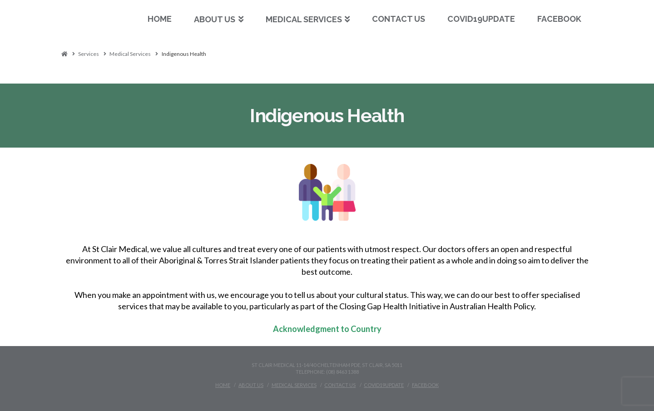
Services (88, 53)
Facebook (425, 385)
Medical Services (130, 53)
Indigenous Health (184, 53)
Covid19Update (384, 385)
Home (222, 385)
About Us (250, 385)
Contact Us (340, 385)
